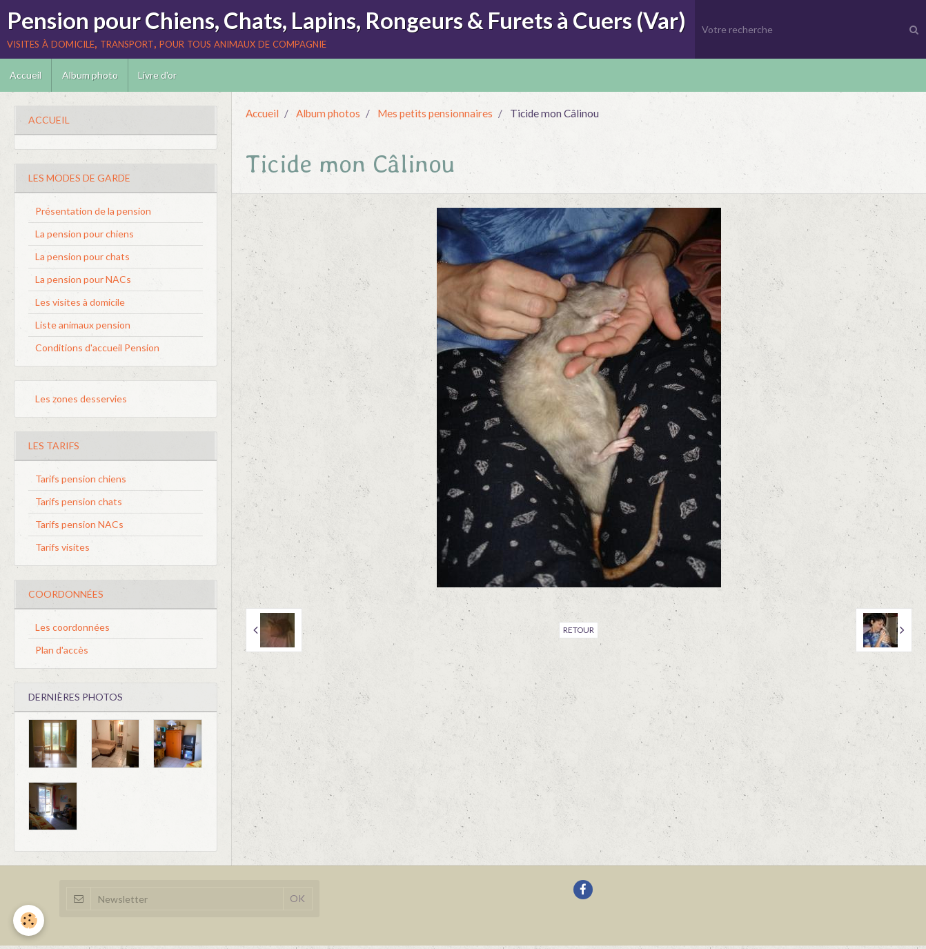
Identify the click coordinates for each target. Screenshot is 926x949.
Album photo (91, 78)
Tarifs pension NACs (79, 528)
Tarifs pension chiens (80, 482)
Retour (578, 633)
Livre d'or (160, 78)
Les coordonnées (72, 630)
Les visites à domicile (80, 305)
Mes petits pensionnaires (435, 116)
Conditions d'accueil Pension (97, 351)
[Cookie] (29, 920)
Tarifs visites (62, 550)
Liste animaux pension (82, 328)
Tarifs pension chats (78, 505)
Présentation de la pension (93, 214)
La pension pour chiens (84, 237)
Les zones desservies (81, 402)
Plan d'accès (61, 653)
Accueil (26, 78)
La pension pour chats (82, 260)
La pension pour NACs (83, 282)
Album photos (328, 116)
